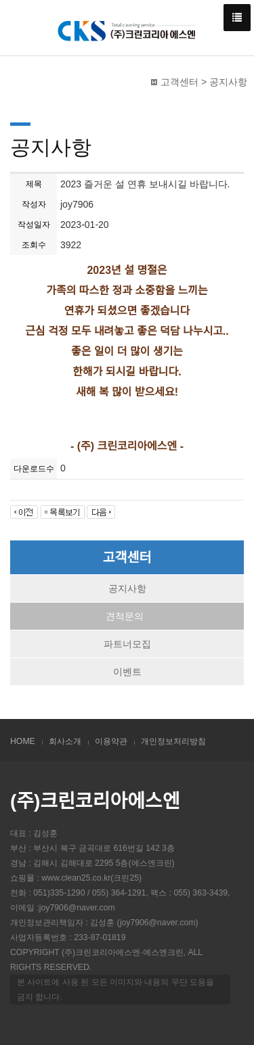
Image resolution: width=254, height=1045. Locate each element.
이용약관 (111, 741)
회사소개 (65, 741)
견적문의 (125, 616)
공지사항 (127, 588)
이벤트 (127, 671)
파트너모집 (127, 643)
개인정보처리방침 (173, 741)
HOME (22, 741)
